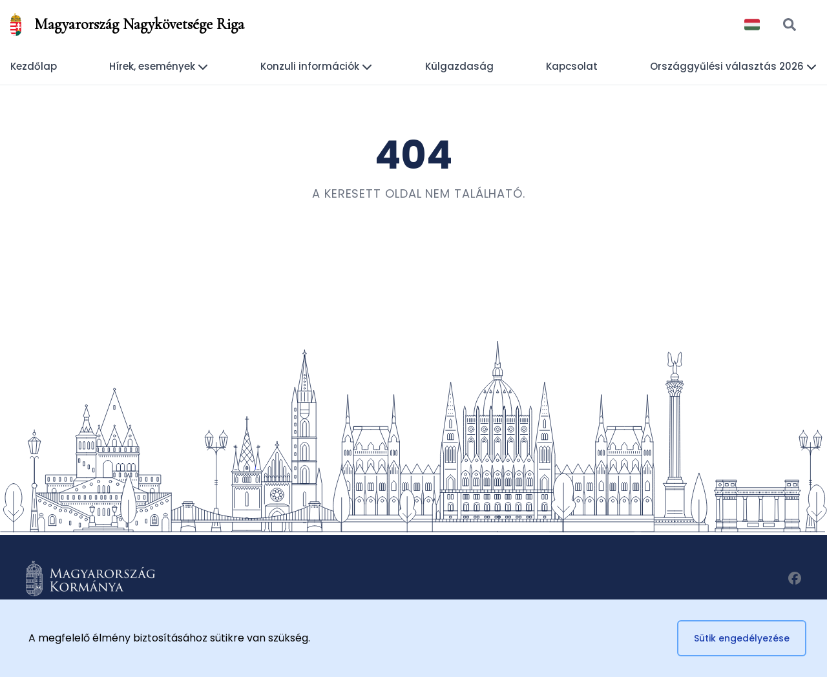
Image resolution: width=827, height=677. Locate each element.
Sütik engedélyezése (742, 638)
